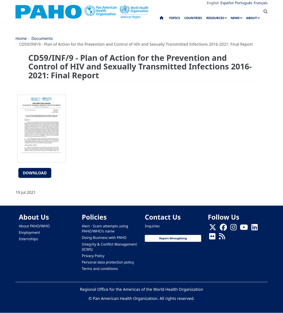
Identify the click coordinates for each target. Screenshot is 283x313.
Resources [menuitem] (215, 18)
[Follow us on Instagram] (233, 228)
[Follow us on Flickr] (212, 237)
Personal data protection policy (108, 262)
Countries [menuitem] (193, 18)
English (213, 2)
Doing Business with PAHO (104, 237)
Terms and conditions (100, 268)
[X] (212, 228)
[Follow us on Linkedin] (254, 228)
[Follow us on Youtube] (244, 228)
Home (21, 38)
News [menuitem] (235, 18)
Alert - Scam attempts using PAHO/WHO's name (105, 229)
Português (243, 2)
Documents (42, 38)
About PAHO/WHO (34, 226)
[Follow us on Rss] (222, 237)
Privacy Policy (93, 255)
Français (261, 2)
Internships (28, 238)
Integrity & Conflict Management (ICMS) (109, 247)
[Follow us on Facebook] (223, 228)
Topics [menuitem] (174, 18)
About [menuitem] (251, 18)
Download (35, 172)
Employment (29, 232)
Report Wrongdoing (173, 238)
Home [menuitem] (161, 19)
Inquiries (152, 226)
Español (227, 2)
